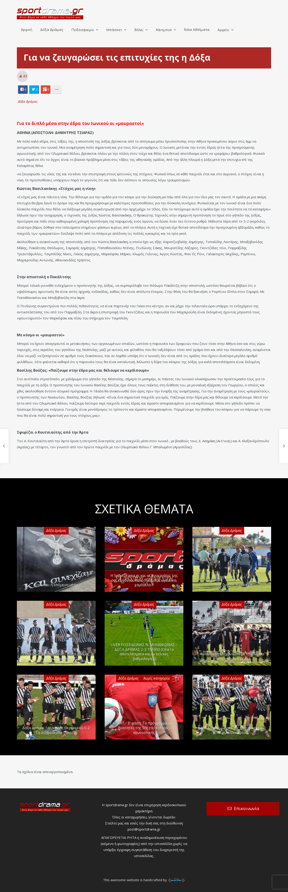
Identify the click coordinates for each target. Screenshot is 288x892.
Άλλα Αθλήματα (196, 30)
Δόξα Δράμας (51, 30)
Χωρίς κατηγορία (156, 678)
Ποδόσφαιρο (82, 30)
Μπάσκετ (114, 30)
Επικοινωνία (246, 808)
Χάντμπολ (164, 30)
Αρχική (26, 30)
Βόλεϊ (138, 30)
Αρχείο (223, 30)
